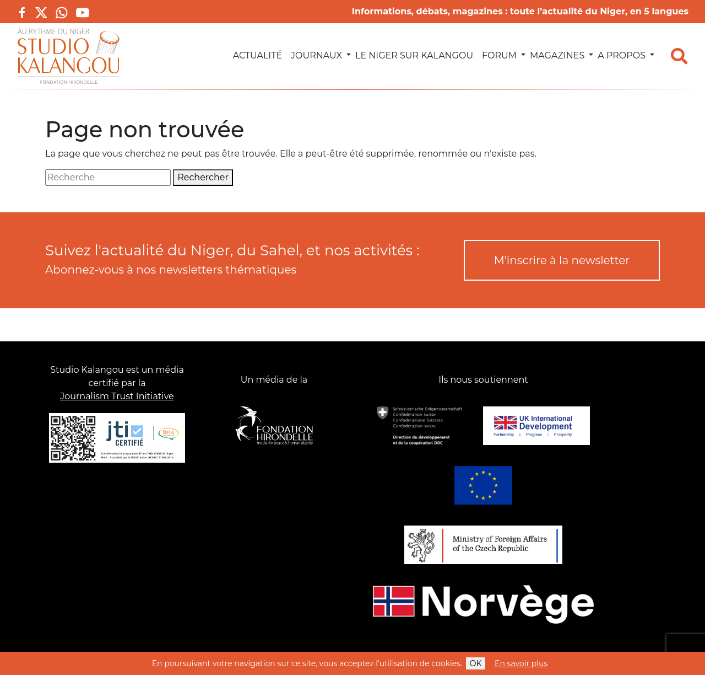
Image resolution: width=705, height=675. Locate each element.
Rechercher (203, 177)
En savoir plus (521, 663)
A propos (622, 55)
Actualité (257, 55)
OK (476, 663)
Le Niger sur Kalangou (414, 55)
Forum (499, 55)
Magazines (557, 55)
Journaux (316, 55)
